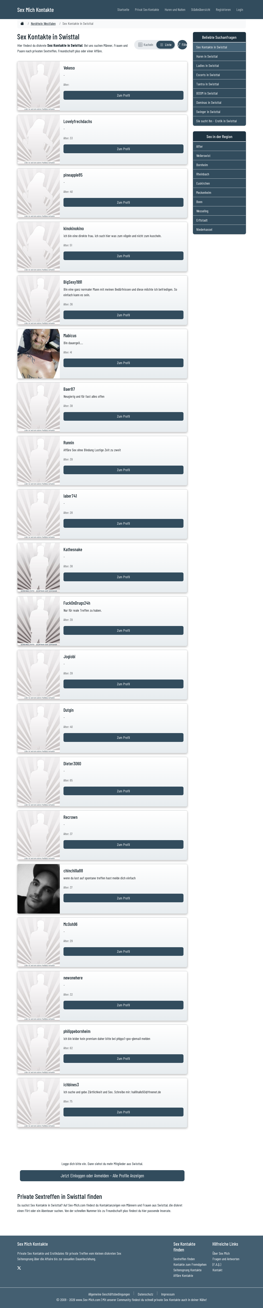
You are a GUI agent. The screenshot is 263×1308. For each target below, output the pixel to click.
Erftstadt (202, 220)
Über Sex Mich (221, 1253)
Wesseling (202, 211)
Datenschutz (145, 1294)
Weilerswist (203, 155)
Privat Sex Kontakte (147, 9)
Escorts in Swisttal (208, 74)
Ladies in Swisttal (207, 65)
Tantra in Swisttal (207, 84)
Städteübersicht (200, 9)
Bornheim (202, 164)
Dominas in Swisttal (208, 102)
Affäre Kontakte (183, 1275)
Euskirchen (203, 183)
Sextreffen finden (184, 1259)
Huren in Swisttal (207, 56)
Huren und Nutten (175, 9)
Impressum (168, 1294)
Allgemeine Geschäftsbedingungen (109, 1294)
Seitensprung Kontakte (187, 1270)
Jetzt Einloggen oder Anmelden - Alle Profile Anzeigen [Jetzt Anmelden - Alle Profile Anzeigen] (102, 1175)
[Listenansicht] (165, 45)
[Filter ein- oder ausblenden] (182, 44)
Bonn (199, 201)
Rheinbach (202, 174)
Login (239, 9)
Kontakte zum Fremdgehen (189, 1264)
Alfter (199, 146)
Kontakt (217, 1270)
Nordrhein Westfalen (43, 23)
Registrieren (223, 9)
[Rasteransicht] (145, 45)
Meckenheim (203, 192)
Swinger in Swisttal (208, 111)
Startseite (123, 9)
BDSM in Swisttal (207, 93)
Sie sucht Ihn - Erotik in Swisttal (216, 121)
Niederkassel (204, 229)
